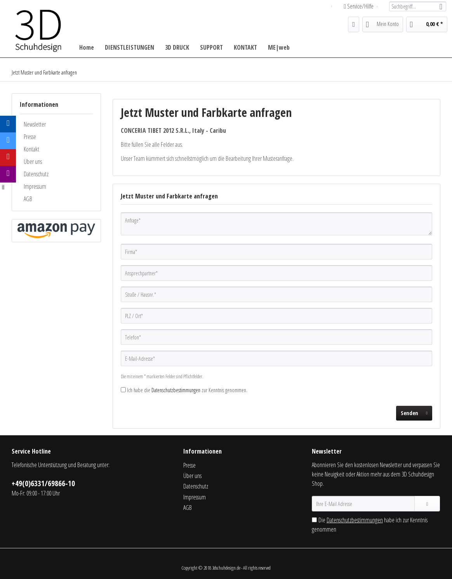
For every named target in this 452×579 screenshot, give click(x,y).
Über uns (33, 161)
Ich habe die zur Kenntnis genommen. (187, 390)
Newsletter (35, 124)
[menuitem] (417, 6)
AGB (28, 199)
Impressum (35, 186)
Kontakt (31, 149)
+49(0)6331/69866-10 (43, 483)
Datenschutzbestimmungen (175, 390)
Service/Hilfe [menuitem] (359, 6)
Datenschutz (36, 174)
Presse (30, 136)
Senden (414, 412)
